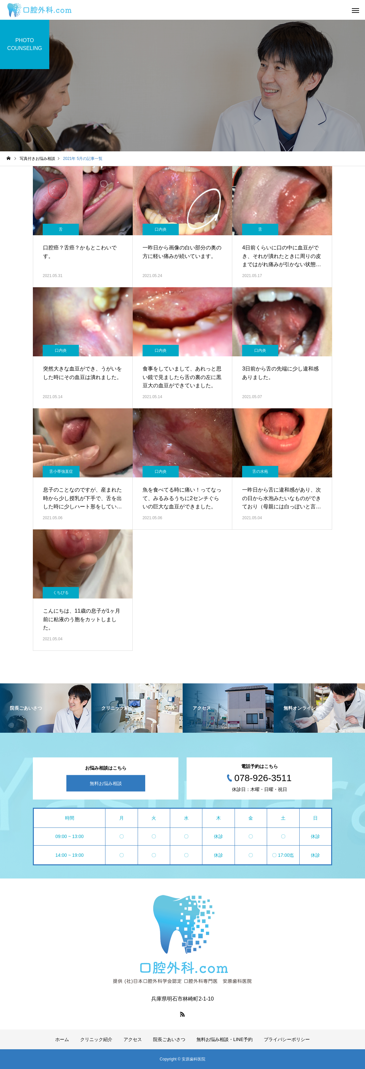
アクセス (133, 1039)
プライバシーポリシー (287, 1039)
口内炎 (161, 229)
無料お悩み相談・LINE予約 (224, 1039)
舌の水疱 (260, 471)
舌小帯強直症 (61, 471)
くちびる (61, 592)
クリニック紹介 (96, 1039)
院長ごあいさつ (169, 1039)
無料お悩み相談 (106, 783)
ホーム (62, 1039)
